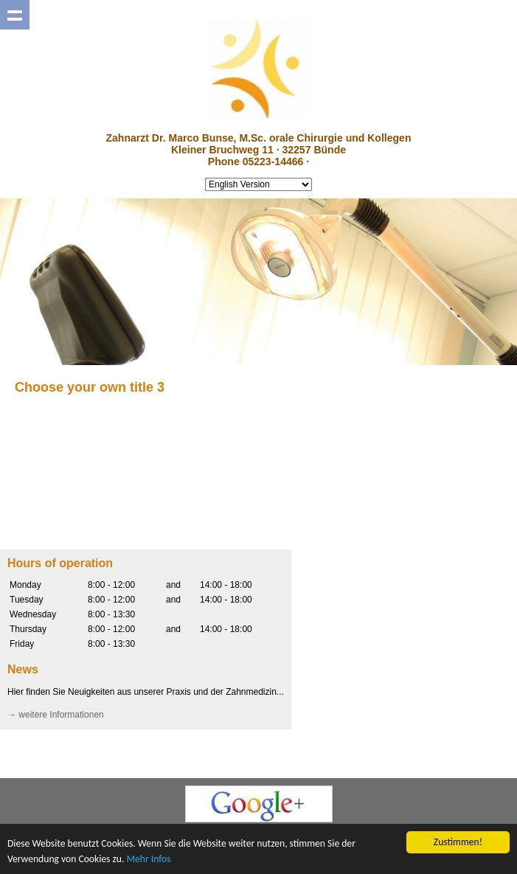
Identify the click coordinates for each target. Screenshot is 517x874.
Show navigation (15, 15)
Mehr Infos (148, 859)
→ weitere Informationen (55, 715)
